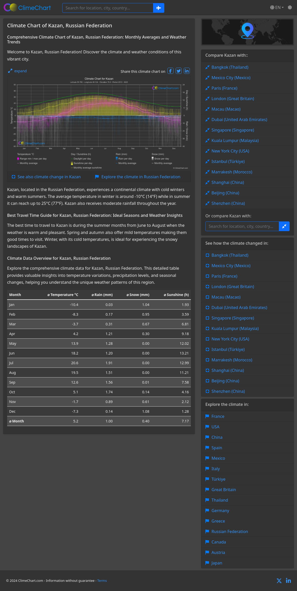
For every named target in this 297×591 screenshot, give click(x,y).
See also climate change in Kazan (49, 177)
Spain (217, 448)
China (217, 437)
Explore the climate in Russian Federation (140, 177)
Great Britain (224, 489)
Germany (220, 510)
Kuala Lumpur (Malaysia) (235, 140)
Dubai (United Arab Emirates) (239, 119)
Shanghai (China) (228, 182)
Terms (102, 580)
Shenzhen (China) (228, 203)
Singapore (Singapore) (233, 130)
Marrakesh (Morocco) (232, 172)
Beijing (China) (225, 193)
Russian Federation (230, 531)
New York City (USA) (230, 151)
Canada (219, 542)
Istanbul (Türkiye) (228, 161)
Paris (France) (224, 88)
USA (215, 427)
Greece (218, 521)
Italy (216, 468)
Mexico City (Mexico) (231, 77)
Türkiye (218, 479)
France (218, 416)
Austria (218, 552)
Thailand (220, 500)
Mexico (218, 458)
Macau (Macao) (226, 109)
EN (275, 7)
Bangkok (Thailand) (230, 67)
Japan (217, 563)
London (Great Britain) (233, 98)
